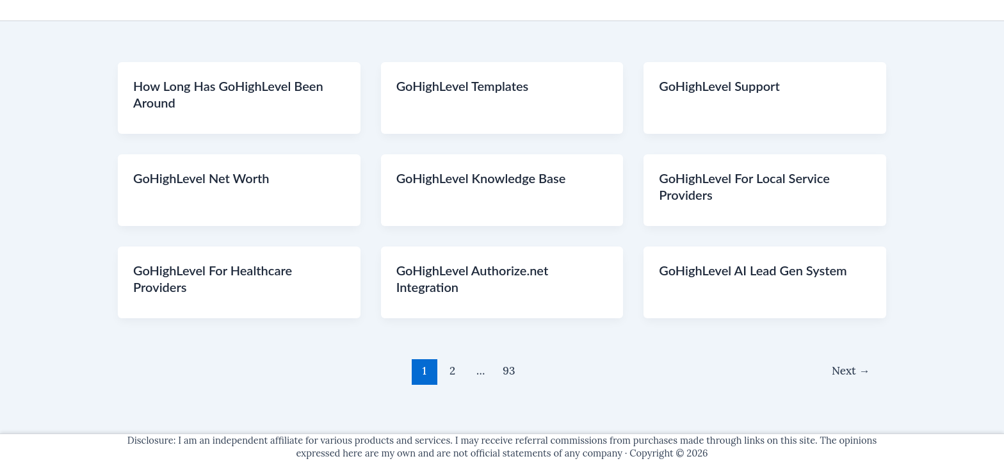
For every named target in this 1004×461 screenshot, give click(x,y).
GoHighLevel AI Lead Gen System (752, 270)
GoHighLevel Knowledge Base (481, 178)
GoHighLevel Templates (462, 85)
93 (509, 371)
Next (851, 371)
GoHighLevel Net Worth (201, 178)
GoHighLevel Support (719, 85)
